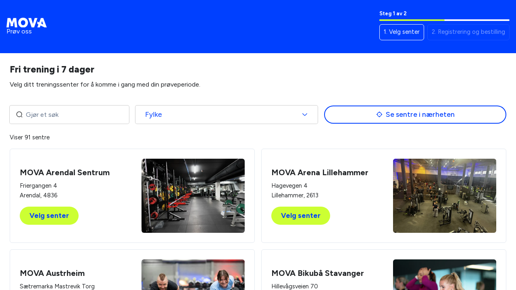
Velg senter (49, 215)
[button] (401, 32)
